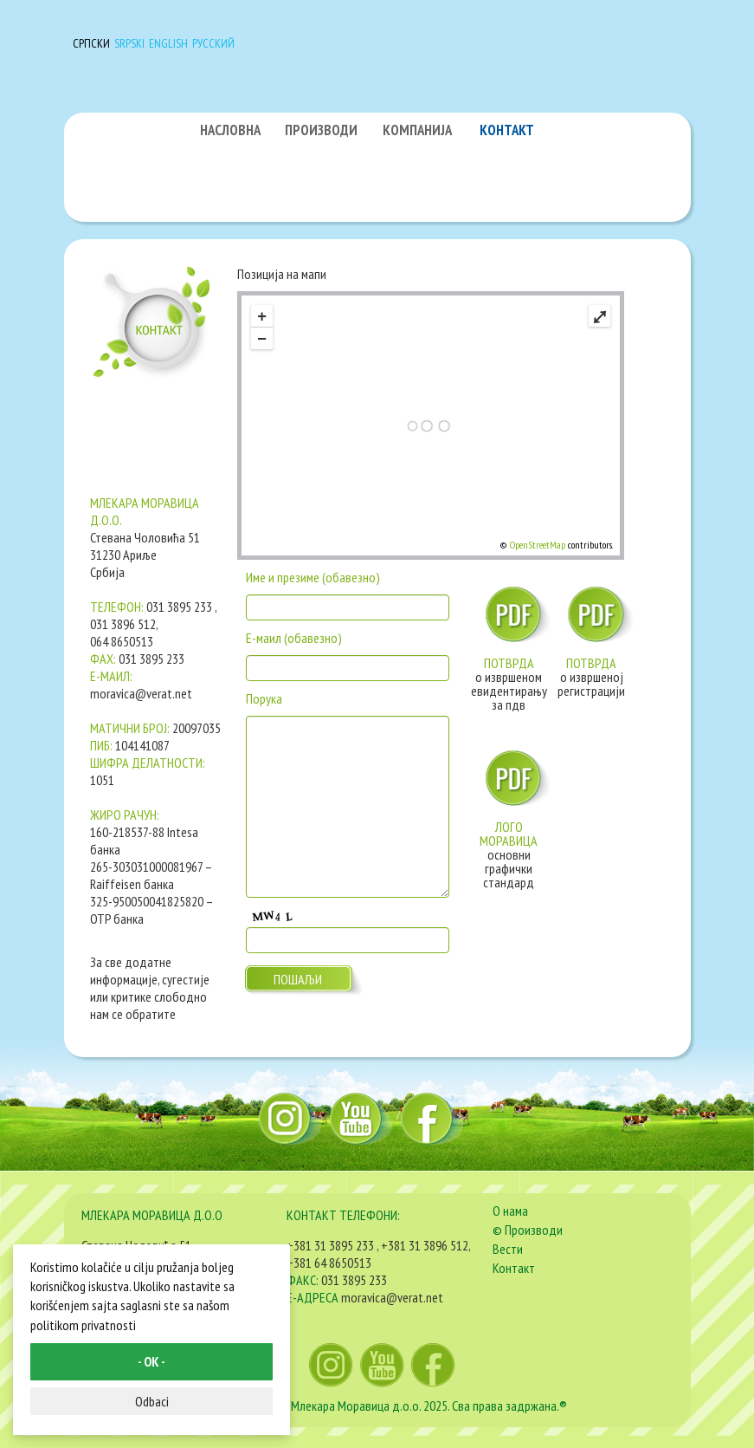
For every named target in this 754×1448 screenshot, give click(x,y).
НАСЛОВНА (230, 130)
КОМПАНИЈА (417, 130)
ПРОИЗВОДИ (321, 130)
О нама (510, 1210)
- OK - (151, 1361)
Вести (508, 1248)
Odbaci (152, 1401)
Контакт (514, 1268)
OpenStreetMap (537, 544)
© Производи (528, 1229)
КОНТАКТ (507, 130)
